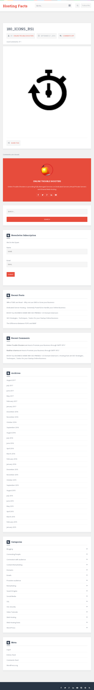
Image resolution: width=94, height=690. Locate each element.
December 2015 (12, 469)
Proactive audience (14, 580)
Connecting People (14, 554)
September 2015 (13, 485)
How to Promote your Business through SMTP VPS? (46, 345)
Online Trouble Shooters (24, 36)
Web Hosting (11, 617)
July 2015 (10, 496)
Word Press (11, 628)
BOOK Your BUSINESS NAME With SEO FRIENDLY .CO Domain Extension (32, 313)
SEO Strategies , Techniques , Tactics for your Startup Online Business (32, 318)
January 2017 (11, 406)
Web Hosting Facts (13, 622)
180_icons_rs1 (20, 29)
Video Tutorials (12, 612)
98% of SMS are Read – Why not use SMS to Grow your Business (30, 302)
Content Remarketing (14, 565)
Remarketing (11, 586)
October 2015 (11, 480)
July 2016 (10, 438)
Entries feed (11, 655)
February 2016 (12, 459)
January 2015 (11, 527)
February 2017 (12, 401)
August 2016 (11, 433)
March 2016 (11, 454)
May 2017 (10, 396)
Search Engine (12, 591)
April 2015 (10, 511)
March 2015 (11, 517)
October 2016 (11, 422)
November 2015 (12, 475)
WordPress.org (12, 665)
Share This (15, 143)
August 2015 (11, 490)
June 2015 (10, 501)
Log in (9, 649)
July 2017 (10, 385)
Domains (10, 570)
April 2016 (10, 448)
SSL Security (11, 607)
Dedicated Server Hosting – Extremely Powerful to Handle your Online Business (36, 307)
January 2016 (11, 464)
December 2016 (12, 412)
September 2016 (13, 427)
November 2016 (12, 417)
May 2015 (10, 506)
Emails (9, 575)
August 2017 (11, 380)
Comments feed (12, 660)
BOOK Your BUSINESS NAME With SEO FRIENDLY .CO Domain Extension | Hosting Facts (38, 356)
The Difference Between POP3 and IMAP (21, 323)
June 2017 (10, 391)
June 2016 (10, 443)
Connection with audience (16, 559)
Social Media (11, 596)
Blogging (10, 549)
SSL (8, 601)
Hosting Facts (15, 6)
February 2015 (12, 522)
